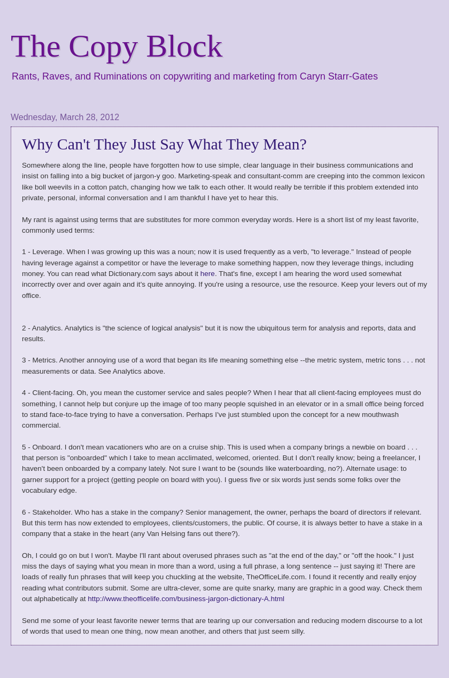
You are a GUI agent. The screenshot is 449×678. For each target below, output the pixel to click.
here (207, 274)
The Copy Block (117, 46)
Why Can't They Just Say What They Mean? (164, 144)
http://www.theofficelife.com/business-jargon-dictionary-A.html (186, 599)
